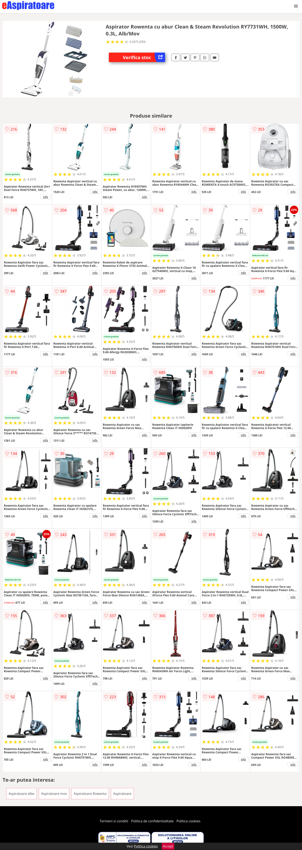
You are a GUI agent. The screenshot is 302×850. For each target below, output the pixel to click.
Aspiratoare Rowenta (90, 793)
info (45, 197)
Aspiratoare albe (21, 793)
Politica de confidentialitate (152, 821)
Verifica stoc (144, 57)
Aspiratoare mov (54, 793)
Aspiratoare (122, 793)
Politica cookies (188, 821)
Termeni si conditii (114, 821)
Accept (168, 846)
